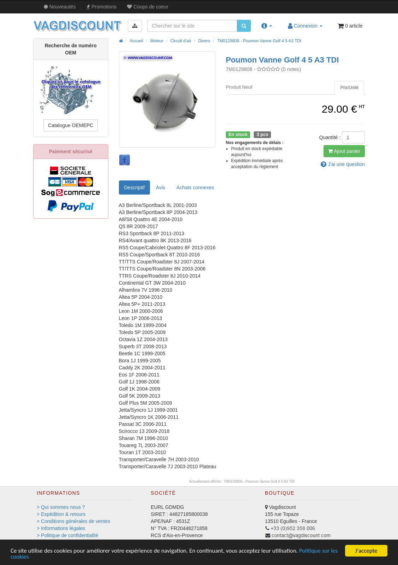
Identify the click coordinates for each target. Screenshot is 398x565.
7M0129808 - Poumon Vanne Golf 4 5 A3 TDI (259, 40)
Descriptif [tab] (134, 187)
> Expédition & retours (61, 514)
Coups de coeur (147, 7)
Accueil (136, 40)
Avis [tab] (160, 187)
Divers (204, 40)
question (343, 164)
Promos (101, 7)
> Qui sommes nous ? (61, 507)
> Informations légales (61, 528)
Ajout (344, 151)
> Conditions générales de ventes (73, 521)
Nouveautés (60, 7)
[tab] (349, 88)
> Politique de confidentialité (67, 535)
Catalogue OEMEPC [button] (70, 125)
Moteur (156, 40)
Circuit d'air (180, 40)
